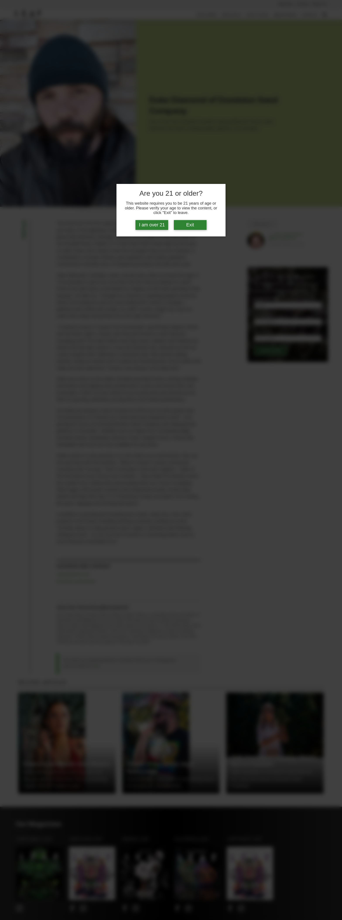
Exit (190, 224)
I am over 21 (152, 224)
